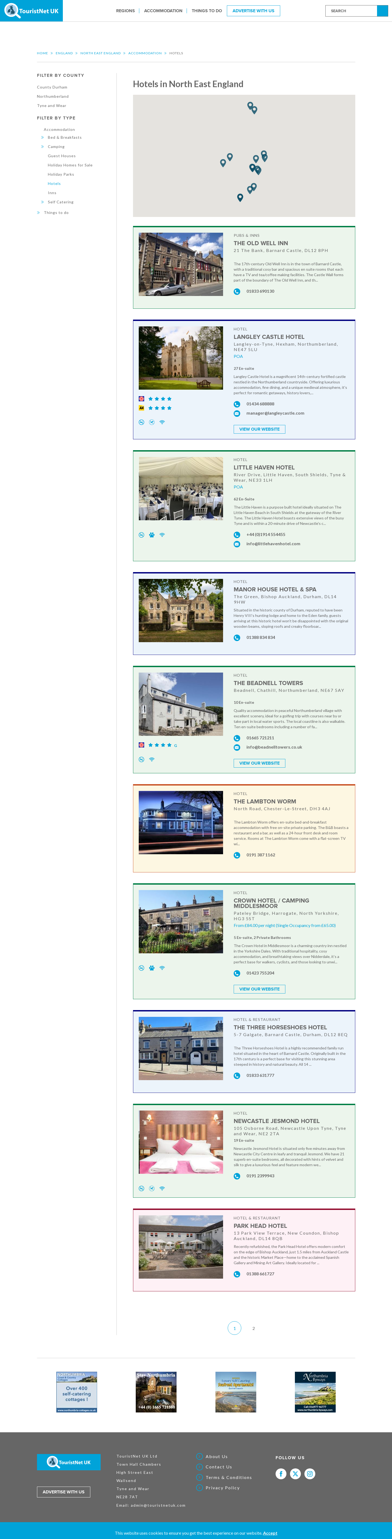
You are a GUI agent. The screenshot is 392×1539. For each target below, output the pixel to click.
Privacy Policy (223, 1487)
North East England (101, 53)
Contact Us (219, 1466)
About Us (217, 1456)
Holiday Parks (61, 174)
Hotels (54, 183)
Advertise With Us (253, 10)
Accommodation (163, 10)
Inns (52, 192)
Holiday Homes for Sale (70, 165)
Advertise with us (64, 1492)
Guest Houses (62, 155)
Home (42, 53)
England (64, 53)
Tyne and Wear (51, 105)
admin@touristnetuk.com (158, 1505)
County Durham (52, 87)
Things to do (207, 10)
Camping (56, 146)
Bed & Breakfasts (65, 137)
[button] (240, 198)
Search (383, 10)
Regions (125, 10)
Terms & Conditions (229, 1477)
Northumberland (53, 96)
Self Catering (61, 202)
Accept (270, 1532)
